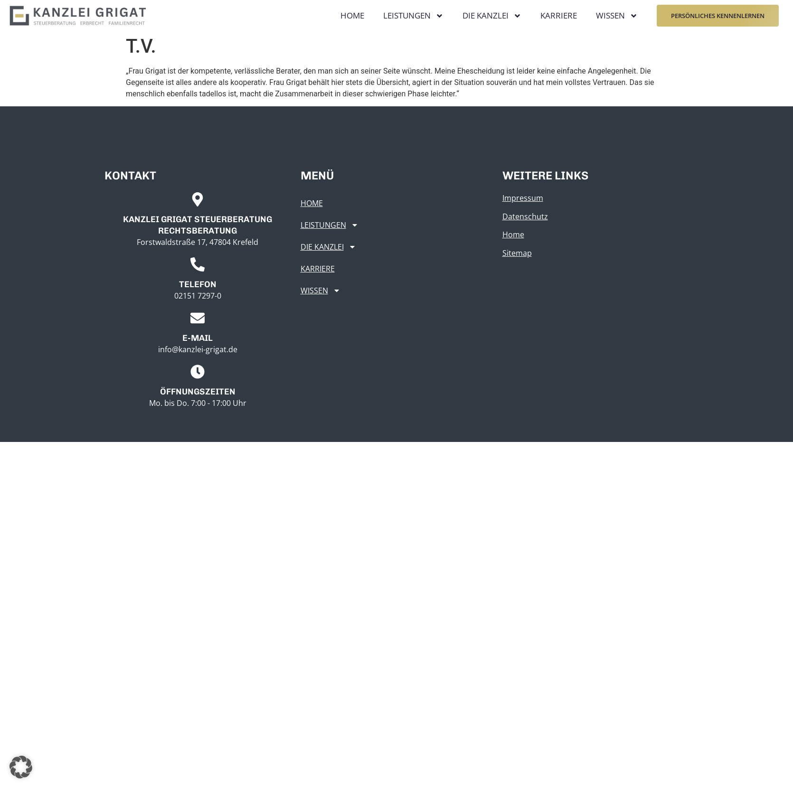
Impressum (522, 198)
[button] (21, 767)
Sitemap (517, 253)
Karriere (558, 15)
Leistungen (413, 16)
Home (352, 15)
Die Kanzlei (492, 16)
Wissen (617, 16)
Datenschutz (525, 216)
